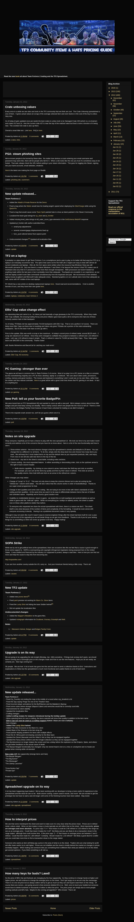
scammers (25, 180)
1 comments (33, 176)
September (117, 113)
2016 (113, 88)
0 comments (34, 136)
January (116, 144)
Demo (44, 202)
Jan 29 (116, 151)
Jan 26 (116, 154)
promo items (23, 597)
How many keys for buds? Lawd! (27, 873)
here (30, 130)
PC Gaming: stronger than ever (26, 368)
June (115, 126)
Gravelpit (54, 619)
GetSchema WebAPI (73, 219)
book (17, 76)
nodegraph (20, 619)
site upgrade (16, 529)
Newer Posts (11, 908)
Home (53, 908)
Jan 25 (116, 158)
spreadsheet (26, 805)
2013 (113, 91)
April (115, 133)
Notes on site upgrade (20, 436)
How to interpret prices (21, 819)
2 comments (33, 246)
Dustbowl (39, 619)
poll (12, 422)
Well (63, 619)
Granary (47, 619)
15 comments (34, 675)
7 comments (33, 776)
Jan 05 (116, 183)
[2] (52, 604)
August (116, 119)
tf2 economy (23, 355)
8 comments (34, 526)
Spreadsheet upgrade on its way (27, 786)
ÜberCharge (79, 206)
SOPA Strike (13, 543)
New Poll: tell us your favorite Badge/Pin (32, 398)
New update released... (20, 193)
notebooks (21, 296)
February (117, 140)
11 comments (34, 856)
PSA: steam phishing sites (23, 153)
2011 (113, 192)
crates (13, 140)
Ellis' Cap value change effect (25, 309)
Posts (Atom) (58, 915)
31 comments (34, 896)
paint (16, 600)
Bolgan (28, 629)
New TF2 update (16, 587)
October (116, 110)
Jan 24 (116, 161)
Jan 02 (116, 186)
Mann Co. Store (42, 600)
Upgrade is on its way (20, 652)
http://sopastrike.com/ (13, 560)
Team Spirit (41, 212)
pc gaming (15, 392)
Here (7, 170)
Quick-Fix (13, 208)
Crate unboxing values (20, 107)
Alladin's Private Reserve (27, 202)
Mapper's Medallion (25, 616)
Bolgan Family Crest (43, 629)
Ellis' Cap (14, 355)
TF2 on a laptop (16, 255)
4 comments (33, 292)
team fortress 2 (32, 296)
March (116, 137)
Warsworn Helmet (18, 629)
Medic (29, 206)
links (18, 140)
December (117, 98)
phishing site (16, 180)
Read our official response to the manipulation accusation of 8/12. (116, 210)
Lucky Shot (21, 605)
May (115, 130)
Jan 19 (116, 165)
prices (13, 899)
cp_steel (39, 216)
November (117, 104)
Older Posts (94, 908)
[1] (29, 238)
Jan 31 (116, 147)
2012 (113, 95)
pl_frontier (49, 216)
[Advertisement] (67, 10)
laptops (14, 296)
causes (14, 574)
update (13, 249)
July (115, 122)
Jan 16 (116, 176)
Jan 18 (116, 169)
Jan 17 (116, 172)
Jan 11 (116, 179)
